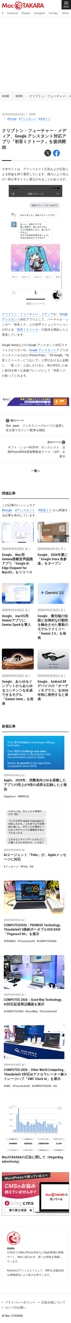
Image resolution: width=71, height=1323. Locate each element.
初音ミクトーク (27, 329)
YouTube (53, 13)
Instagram (39, 13)
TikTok (65, 13)
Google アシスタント (42, 350)
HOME (5, 96)
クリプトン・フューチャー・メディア (27, 314)
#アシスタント (27, 118)
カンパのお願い (15, 1307)
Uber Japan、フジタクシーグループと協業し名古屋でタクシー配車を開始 (35, 425)
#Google (12, 118)
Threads (26, 13)
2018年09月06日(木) (13, 114)
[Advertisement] (35, 54)
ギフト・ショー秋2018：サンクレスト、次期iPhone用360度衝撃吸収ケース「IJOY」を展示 (36, 449)
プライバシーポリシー (20, 1302)
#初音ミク (45, 118)
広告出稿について (53, 1302)
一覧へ (35, 471)
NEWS (19, 96)
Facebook (12, 13)
